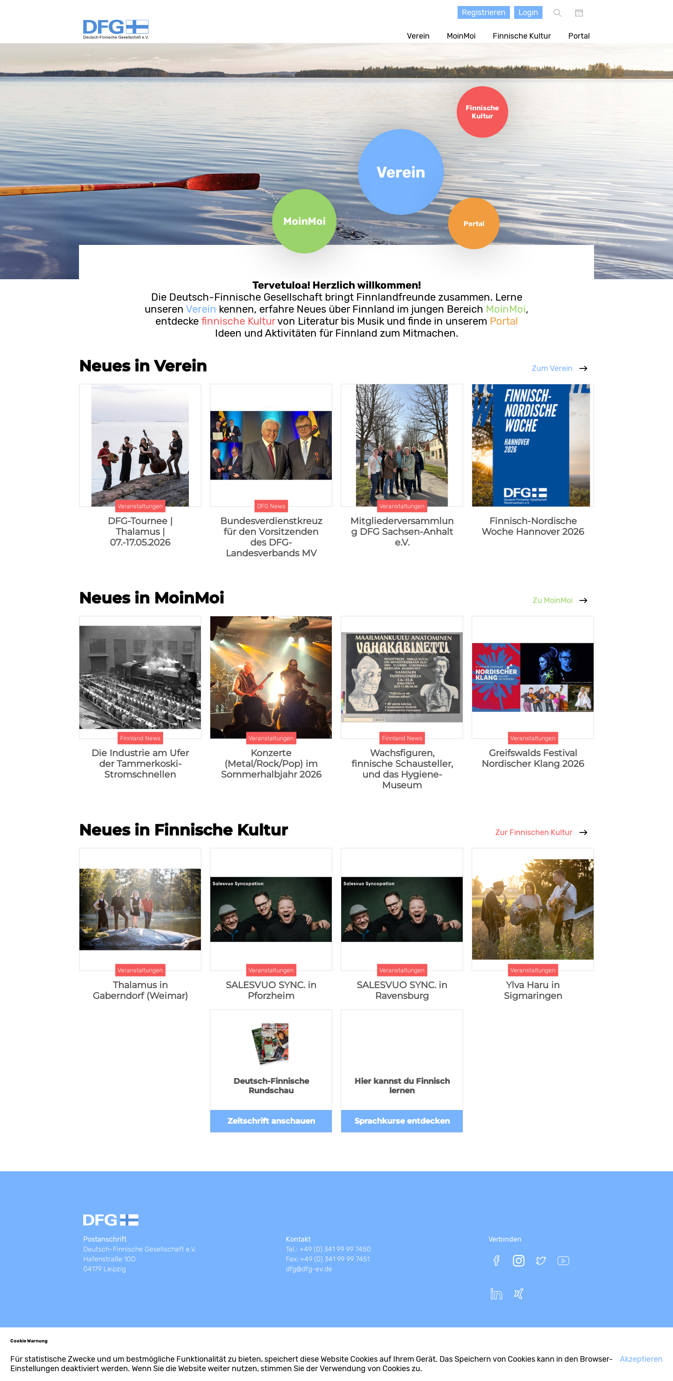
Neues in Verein (143, 365)
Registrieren (484, 12)
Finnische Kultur (522, 36)
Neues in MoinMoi (151, 597)
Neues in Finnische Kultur (183, 829)
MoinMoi (461, 36)
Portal (579, 36)
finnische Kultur (237, 321)
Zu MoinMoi (553, 600)
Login (528, 12)
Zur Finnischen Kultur (534, 832)
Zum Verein (552, 368)
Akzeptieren (641, 1359)
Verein (418, 36)
